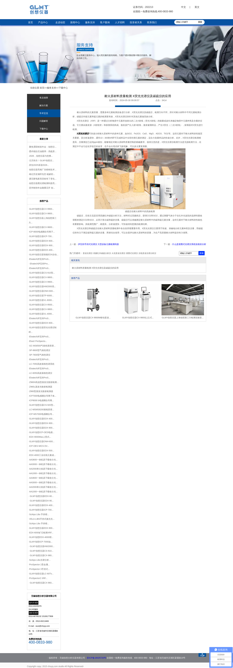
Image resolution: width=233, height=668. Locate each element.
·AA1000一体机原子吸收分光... (43, 473)
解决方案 (43, 105)
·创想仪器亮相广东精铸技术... (43, 169)
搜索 (201, 253)
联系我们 (152, 22)
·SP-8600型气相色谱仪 (39, 350)
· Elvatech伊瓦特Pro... (39, 263)
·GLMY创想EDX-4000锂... (41, 537)
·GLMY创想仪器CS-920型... (42, 405)
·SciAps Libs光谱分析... (40, 560)
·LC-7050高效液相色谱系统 (41, 364)
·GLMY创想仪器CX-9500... (41, 304)
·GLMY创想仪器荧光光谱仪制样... (43, 329)
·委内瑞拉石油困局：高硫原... (43, 151)
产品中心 (43, 22)
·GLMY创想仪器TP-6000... (41, 295)
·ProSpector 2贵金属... (39, 564)
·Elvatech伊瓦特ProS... (39, 259)
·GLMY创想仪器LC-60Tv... (41, 573)
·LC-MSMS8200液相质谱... (41, 409)
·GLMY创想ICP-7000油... (40, 542)
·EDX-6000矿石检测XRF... (41, 532)
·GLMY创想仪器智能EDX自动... (43, 254)
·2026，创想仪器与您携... (41, 156)
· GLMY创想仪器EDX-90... (41, 500)
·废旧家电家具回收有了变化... (43, 178)
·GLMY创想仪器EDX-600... (41, 241)
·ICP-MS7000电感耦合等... (41, 414)
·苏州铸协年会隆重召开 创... (42, 188)
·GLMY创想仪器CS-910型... (42, 273)
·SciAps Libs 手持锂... (39, 514)
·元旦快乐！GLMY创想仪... (41, 160)
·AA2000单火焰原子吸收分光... (43, 469)
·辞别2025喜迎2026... (39, 165)
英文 (197, 7)
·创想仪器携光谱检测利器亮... (43, 183)
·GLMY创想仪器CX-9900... (41, 209)
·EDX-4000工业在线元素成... (42, 455)
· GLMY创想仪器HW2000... (41, 546)
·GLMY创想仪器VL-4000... (41, 314)
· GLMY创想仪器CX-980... (41, 555)
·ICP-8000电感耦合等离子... (42, 232)
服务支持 (90, 22)
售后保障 (43, 97)
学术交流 (43, 113)
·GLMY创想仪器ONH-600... (41, 291)
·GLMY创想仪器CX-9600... (41, 227)
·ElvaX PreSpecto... (38, 341)
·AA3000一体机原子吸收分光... (43, 464)
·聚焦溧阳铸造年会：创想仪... (43, 147)
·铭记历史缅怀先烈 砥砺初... (42, 174)
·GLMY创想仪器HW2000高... (42, 286)
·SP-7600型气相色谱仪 (39, 355)
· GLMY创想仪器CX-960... (41, 583)
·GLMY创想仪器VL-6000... (41, 300)
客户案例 (105, 22)
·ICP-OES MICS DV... (39, 446)
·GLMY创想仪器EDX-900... (41, 245)
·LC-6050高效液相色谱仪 (40, 373)
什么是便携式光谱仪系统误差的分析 (189, 244)
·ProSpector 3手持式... (39, 569)
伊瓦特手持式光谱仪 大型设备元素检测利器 (98, 244)
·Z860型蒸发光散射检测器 (41, 391)
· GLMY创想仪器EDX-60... (41, 496)
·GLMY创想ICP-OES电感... (41, 432)
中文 (183, 7)
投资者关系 (136, 22)
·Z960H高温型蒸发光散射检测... (44, 382)
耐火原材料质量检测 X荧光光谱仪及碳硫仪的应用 (95, 268)
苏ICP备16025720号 (96, 658)
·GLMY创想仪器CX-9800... (41, 213)
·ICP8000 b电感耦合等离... (41, 400)
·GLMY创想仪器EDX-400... (41, 250)
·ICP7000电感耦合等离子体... (42, 396)
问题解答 (43, 121)
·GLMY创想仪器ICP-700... (41, 236)
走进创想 (60, 22)
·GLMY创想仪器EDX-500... (41, 450)
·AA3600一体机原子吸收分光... (43, 459)
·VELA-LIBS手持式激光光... (41, 519)
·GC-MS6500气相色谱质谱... (42, 345)
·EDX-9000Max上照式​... (40, 437)
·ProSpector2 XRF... (38, 578)
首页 (30, 22)
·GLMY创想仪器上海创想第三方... (43, 220)
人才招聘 (120, 22)
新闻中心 (75, 22)
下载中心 (63, 87)
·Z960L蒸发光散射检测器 (40, 387)
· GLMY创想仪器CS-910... (41, 551)
